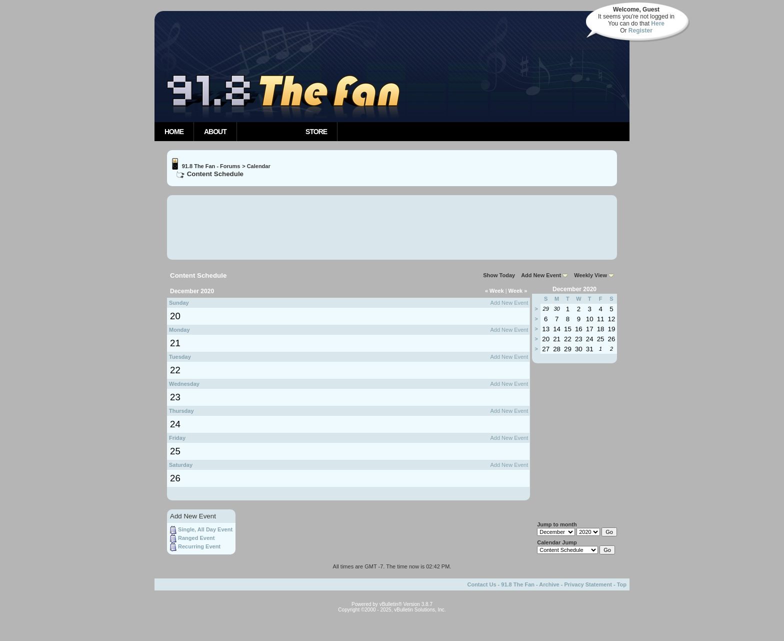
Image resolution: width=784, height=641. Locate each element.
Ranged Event (196, 538)
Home (174, 132)
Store (316, 132)
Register (640, 30)
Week (494, 291)
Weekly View (590, 275)
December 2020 (574, 289)
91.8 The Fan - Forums (211, 166)
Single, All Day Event (205, 530)
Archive (549, 584)
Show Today (499, 275)
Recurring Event (199, 547)
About (215, 132)
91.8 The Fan (517, 584)
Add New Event (541, 275)
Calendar (258, 166)
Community (266, 132)
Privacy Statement (588, 584)
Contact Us (481, 584)
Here (657, 23)
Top (621, 584)
